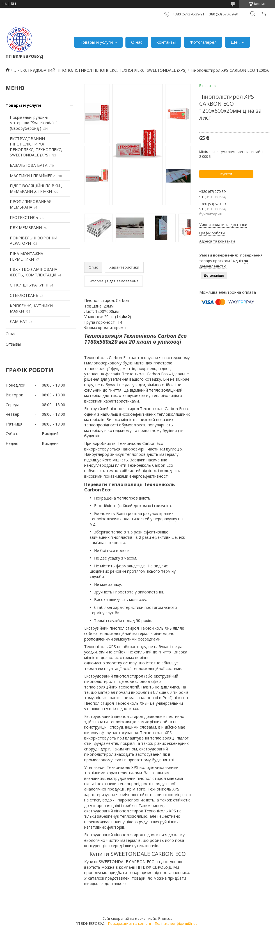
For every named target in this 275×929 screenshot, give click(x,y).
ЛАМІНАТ (18, 321)
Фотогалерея (203, 42)
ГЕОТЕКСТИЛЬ (24, 217)
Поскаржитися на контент (129, 923)
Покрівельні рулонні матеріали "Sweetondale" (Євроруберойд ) (33, 123)
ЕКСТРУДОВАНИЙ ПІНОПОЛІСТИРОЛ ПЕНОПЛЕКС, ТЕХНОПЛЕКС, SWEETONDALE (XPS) (103, 70)
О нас (136, 42)
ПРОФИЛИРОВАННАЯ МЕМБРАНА (30, 204)
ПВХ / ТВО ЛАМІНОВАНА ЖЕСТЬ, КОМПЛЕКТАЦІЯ (33, 272)
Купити (226, 174)
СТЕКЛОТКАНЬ (24, 295)
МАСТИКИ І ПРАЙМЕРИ (33, 175)
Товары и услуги (96, 42)
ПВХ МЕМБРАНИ (26, 227)
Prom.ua (165, 918)
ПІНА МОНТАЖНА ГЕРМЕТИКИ (26, 256)
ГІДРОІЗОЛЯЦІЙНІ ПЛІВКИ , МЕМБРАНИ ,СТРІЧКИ (36, 188)
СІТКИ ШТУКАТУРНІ (29, 285)
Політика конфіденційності (177, 923)
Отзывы (13, 344)
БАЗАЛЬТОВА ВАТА (28, 165)
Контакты (166, 42)
